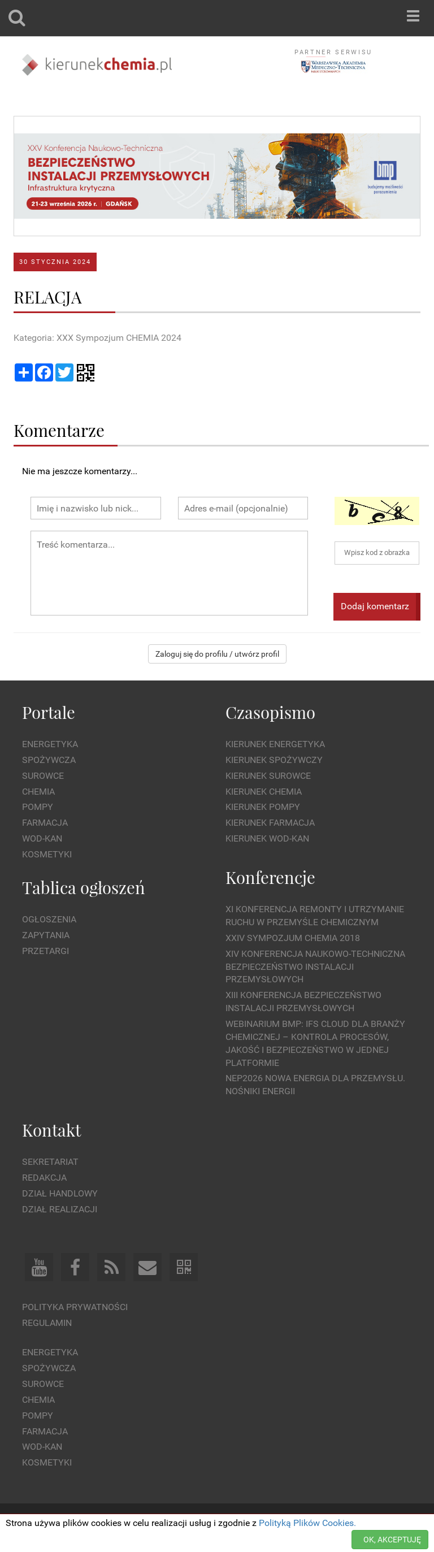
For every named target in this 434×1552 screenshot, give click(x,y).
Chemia (38, 791)
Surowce (43, 775)
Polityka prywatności (75, 1307)
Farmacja (45, 822)
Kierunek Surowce (268, 775)
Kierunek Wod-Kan (267, 838)
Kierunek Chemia (263, 791)
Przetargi (45, 951)
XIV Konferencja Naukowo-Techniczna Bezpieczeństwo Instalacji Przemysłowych (315, 966)
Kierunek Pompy (262, 806)
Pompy (37, 806)
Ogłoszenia (49, 919)
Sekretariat (50, 1161)
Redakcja (44, 1177)
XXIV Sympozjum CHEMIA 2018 (292, 938)
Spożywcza (49, 760)
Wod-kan (42, 838)
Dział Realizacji (59, 1209)
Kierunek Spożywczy (274, 760)
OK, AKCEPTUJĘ (392, 1539)
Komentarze (59, 430)
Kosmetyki (47, 854)
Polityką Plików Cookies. (307, 1523)
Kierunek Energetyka (275, 744)
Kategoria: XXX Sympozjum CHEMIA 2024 (97, 337)
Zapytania (46, 935)
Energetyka (50, 744)
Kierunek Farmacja (270, 822)
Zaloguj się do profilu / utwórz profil (217, 653)
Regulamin (47, 1322)
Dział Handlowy (60, 1193)
